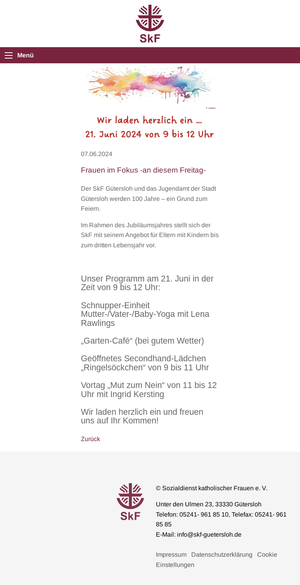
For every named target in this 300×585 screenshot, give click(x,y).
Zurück (90, 439)
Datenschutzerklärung (221, 554)
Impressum (171, 554)
